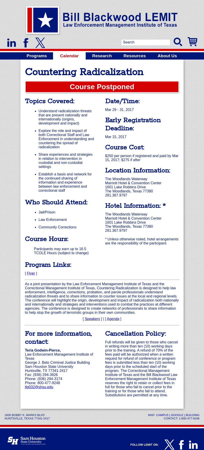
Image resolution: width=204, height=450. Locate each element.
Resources (135, 55)
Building (192, 415)
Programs (37, 55)
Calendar (69, 55)
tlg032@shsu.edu (39, 387)
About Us (167, 55)
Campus (162, 415)
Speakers (92, 319)
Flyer (31, 273)
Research (102, 55)
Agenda (113, 319)
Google (177, 415)
